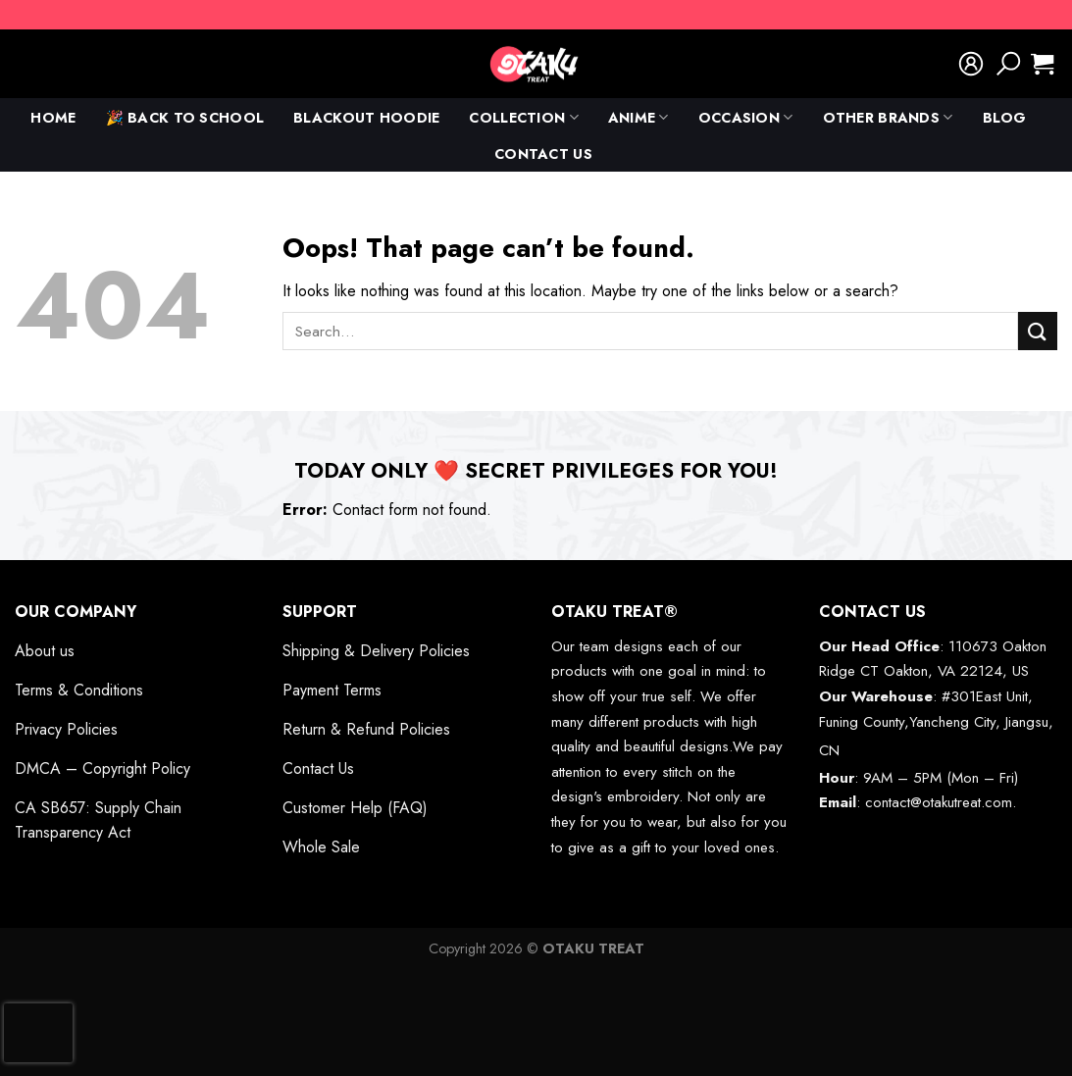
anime (638, 118)
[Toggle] (231, 610)
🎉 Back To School (185, 118)
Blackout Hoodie (366, 118)
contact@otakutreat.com (938, 802)
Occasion (745, 118)
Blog (1005, 118)
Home (53, 118)
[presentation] (38, 1032)
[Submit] (1037, 331)
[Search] (1008, 63)
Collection (523, 118)
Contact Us (543, 154)
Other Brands (888, 118)
